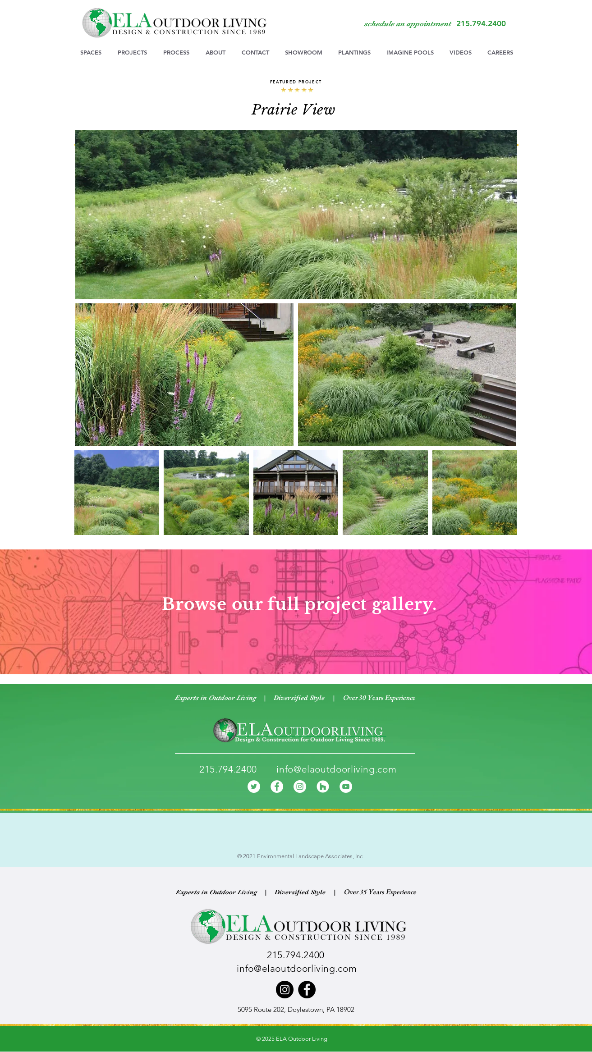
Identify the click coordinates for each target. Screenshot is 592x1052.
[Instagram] (300, 786)
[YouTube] (346, 786)
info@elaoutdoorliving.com (336, 769)
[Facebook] (277, 786)
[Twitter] (254, 786)
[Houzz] (323, 786)
